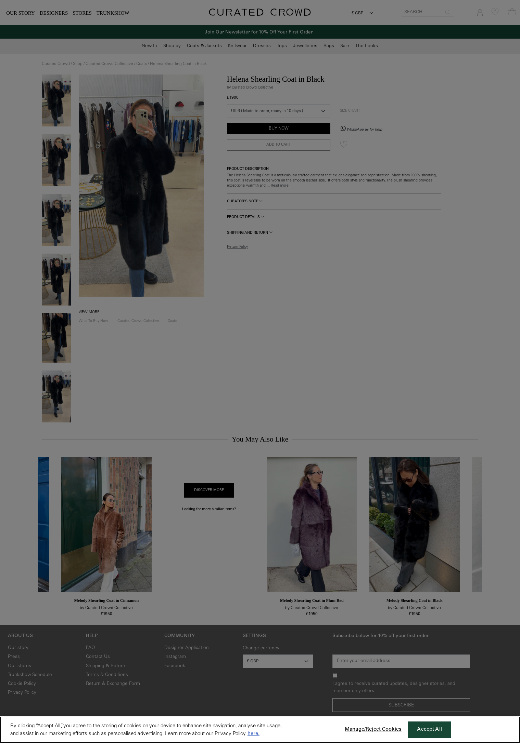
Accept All (429, 729)
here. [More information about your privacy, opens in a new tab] (253, 734)
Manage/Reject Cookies (373, 729)
